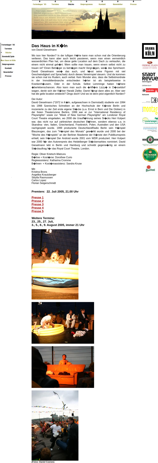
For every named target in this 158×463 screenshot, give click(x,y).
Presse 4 (38, 207)
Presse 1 (38, 197)
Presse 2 (38, 201)
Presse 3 (38, 204)
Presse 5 (38, 211)
